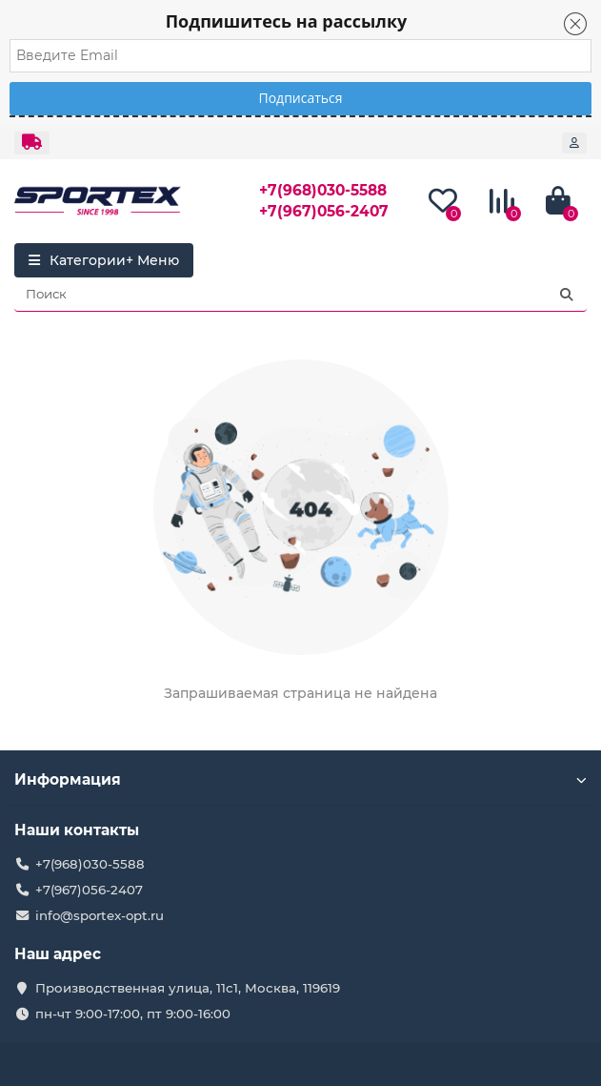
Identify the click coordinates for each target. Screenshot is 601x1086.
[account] (574, 143)
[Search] (300, 294)
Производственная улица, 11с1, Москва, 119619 (187, 987)
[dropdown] (32, 143)
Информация (300, 779)
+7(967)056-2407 (324, 211)
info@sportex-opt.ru (99, 915)
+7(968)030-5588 (323, 190)
